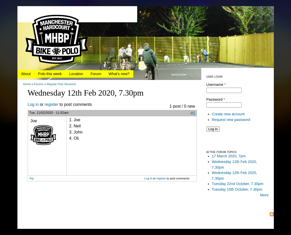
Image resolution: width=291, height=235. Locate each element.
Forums (39, 84)
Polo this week (50, 74)
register (51, 104)
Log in (33, 104)
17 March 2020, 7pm (229, 156)
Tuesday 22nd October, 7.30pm (237, 184)
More (264, 195)
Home (27, 84)
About (26, 74)
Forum (96, 74)
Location (76, 74)
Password (215, 99)
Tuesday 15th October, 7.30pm (237, 189)
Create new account (228, 114)
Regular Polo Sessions (61, 84)
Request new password (231, 120)
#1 (193, 113)
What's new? (118, 74)
